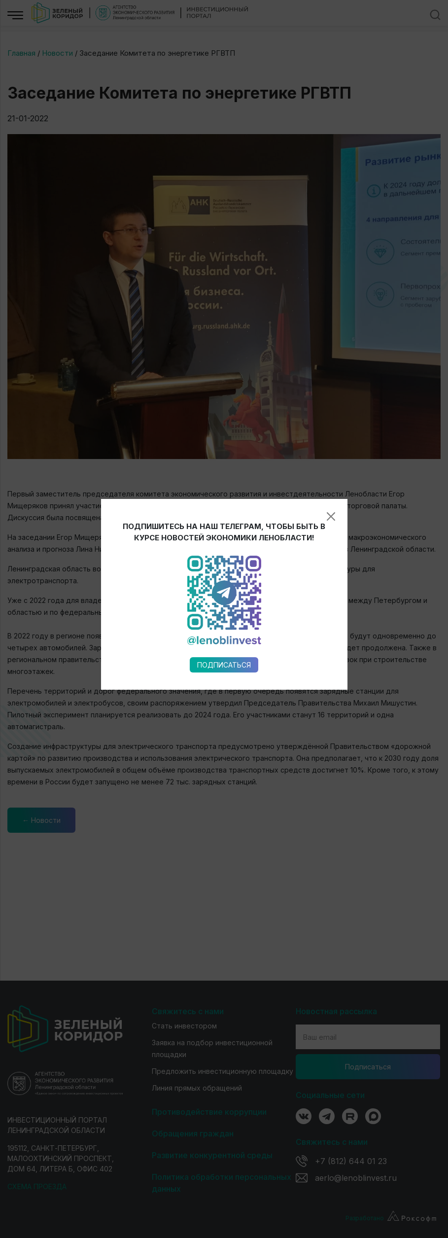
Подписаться (224, 505)
